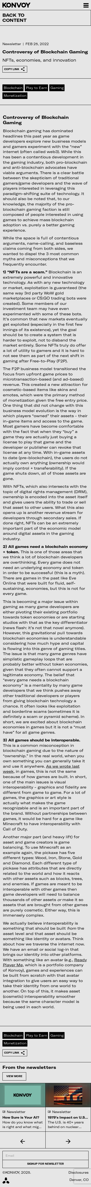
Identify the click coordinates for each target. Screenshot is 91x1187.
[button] (23, 1141)
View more (14, 1076)
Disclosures (78, 1172)
